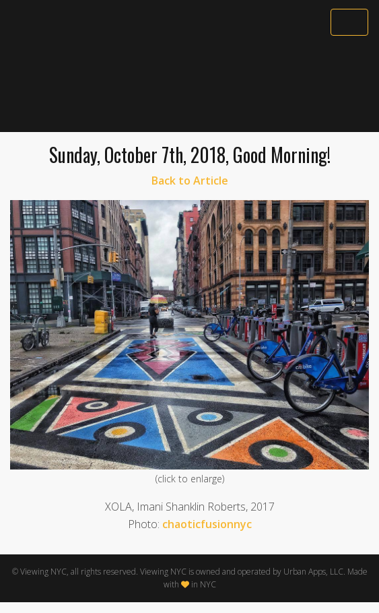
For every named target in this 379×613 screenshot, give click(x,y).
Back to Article (189, 180)
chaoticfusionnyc (207, 524)
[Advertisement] (189, 85)
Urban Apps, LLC (313, 571)
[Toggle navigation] (349, 22)
